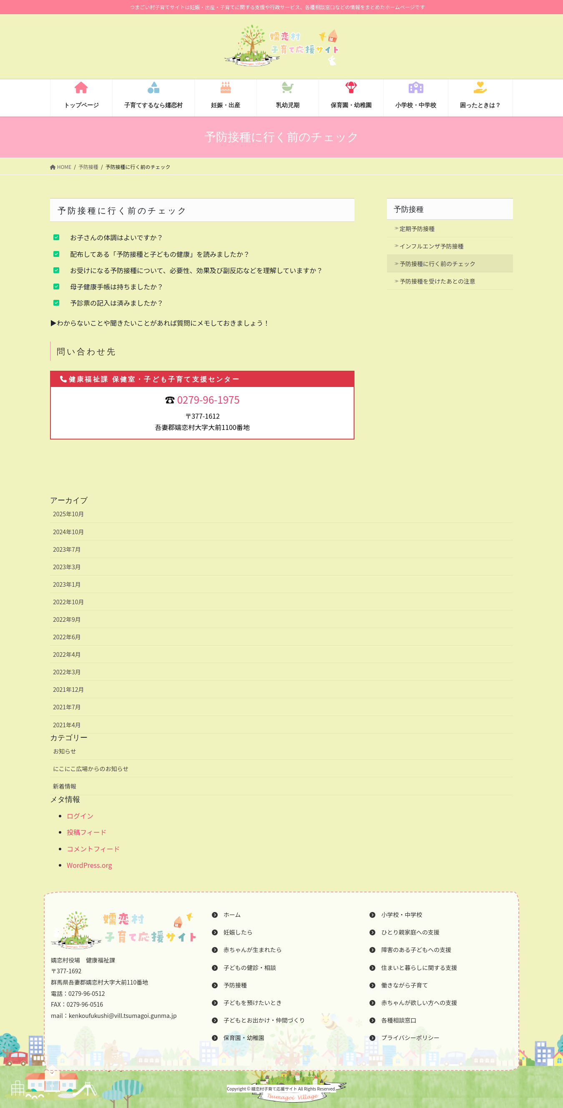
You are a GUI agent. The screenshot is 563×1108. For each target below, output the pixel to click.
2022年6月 (67, 637)
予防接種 (409, 209)
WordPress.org (89, 865)
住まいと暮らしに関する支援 (413, 967)
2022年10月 (68, 602)
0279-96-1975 (208, 399)
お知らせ (64, 751)
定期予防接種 (417, 228)
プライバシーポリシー (404, 1037)
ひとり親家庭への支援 (404, 932)
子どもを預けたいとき (247, 1002)
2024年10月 (68, 532)
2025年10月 (68, 514)
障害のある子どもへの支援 (410, 949)
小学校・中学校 (395, 914)
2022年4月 (67, 654)
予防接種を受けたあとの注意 (437, 281)
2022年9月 (67, 619)
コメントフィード (93, 849)
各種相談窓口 (392, 1020)
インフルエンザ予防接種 (432, 246)
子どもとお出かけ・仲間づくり (258, 1020)
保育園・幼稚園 (238, 1037)
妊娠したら (232, 932)
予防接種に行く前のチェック (437, 263)
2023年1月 (67, 584)
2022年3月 (67, 672)
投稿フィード (87, 832)
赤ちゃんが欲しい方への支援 (413, 1002)
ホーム (226, 914)
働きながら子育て (398, 985)
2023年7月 (67, 549)
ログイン (80, 816)
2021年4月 (67, 725)
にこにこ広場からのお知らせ (90, 768)
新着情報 (64, 786)
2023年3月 (67, 567)
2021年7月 (67, 707)
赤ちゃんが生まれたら (247, 949)
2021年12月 (68, 689)
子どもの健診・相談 (244, 967)
